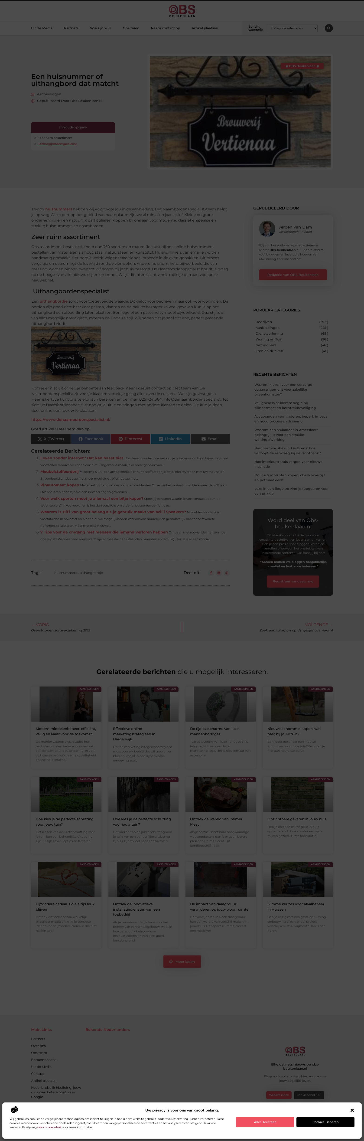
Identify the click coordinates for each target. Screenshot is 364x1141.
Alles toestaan (265, 1122)
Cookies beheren (325, 1122)
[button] (352, 1110)
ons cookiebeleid (49, 1127)
